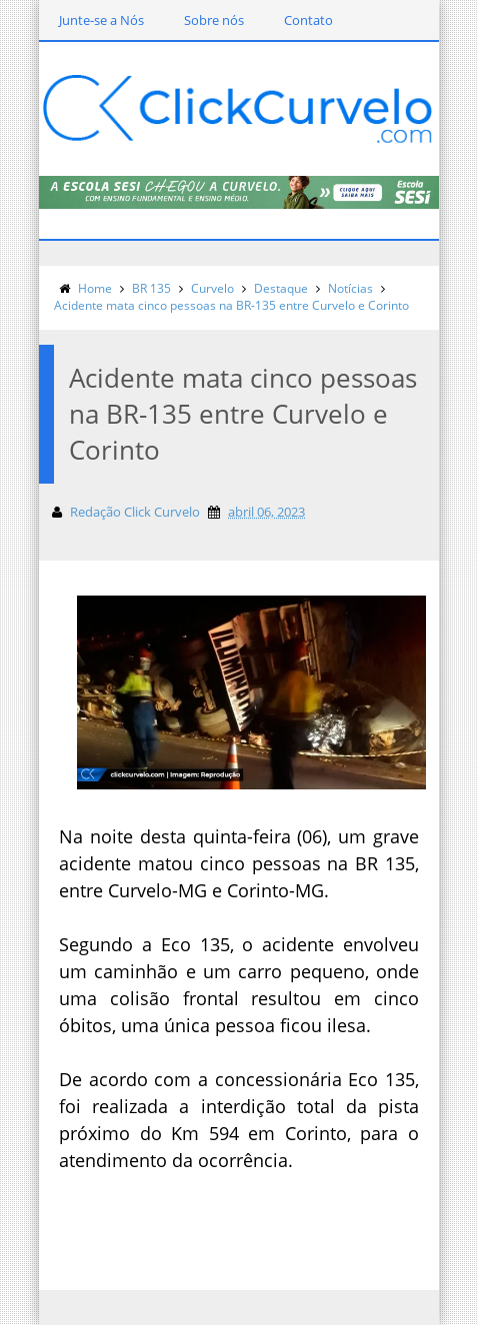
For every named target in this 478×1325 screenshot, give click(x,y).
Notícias (350, 288)
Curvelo (212, 288)
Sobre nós (214, 20)
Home (95, 288)
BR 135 (151, 288)
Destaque (281, 288)
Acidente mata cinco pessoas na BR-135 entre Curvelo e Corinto (231, 305)
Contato (308, 20)
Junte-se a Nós (101, 20)
